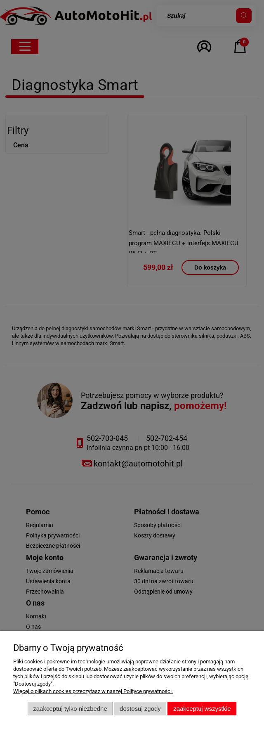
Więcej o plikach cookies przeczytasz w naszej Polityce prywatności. (93, 691)
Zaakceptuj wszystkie (202, 708)
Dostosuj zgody (140, 708)
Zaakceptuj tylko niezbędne (70, 708)
